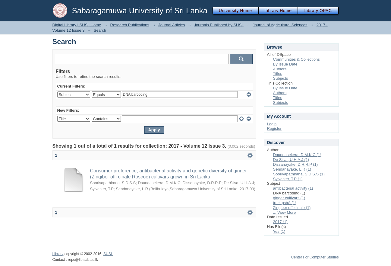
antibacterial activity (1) (293, 188)
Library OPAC (318, 10)
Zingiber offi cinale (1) (292, 207)
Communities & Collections (296, 59)
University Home (235, 10)
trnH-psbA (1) (284, 202)
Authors (280, 69)
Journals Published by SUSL (219, 25)
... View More (284, 212)
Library (58, 254)
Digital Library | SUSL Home (76, 25)
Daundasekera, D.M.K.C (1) (297, 154)
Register (274, 128)
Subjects (280, 78)
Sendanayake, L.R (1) (292, 169)
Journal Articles (171, 25)
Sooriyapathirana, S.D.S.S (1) (299, 174)
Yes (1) (279, 231)
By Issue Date (285, 64)
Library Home (278, 10)
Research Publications (129, 25)
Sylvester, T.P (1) (288, 179)
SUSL (108, 254)
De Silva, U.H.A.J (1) (291, 159)
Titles (277, 73)
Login (272, 124)
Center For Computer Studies (315, 257)
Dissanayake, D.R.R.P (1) (295, 164)
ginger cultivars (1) (289, 198)
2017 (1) (280, 222)
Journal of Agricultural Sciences (280, 25)
